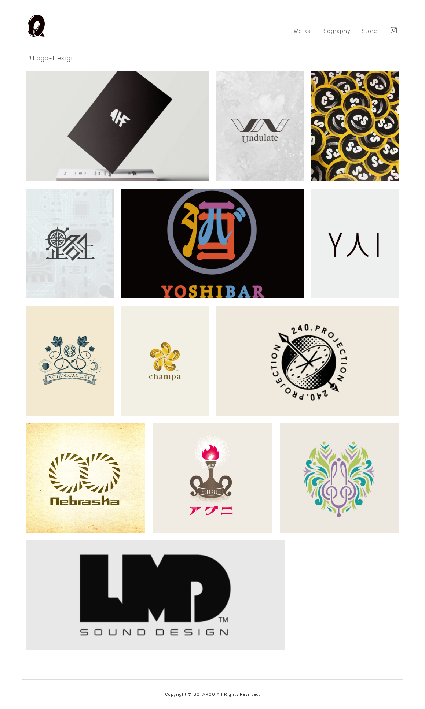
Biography (336, 31)
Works (302, 31)
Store (369, 31)
